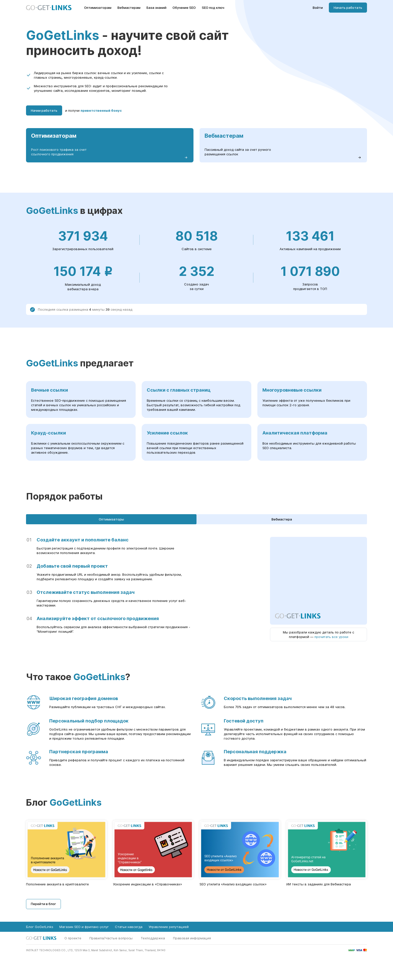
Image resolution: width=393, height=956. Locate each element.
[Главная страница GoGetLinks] (48, 7)
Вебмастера (282, 519)
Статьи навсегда (128, 927)
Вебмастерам (128, 7)
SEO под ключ (213, 7)
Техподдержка (153, 938)
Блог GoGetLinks (39, 927)
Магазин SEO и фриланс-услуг (84, 927)
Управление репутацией (169, 927)
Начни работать (44, 110)
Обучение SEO (184, 7)
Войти (318, 7)
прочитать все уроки (331, 637)
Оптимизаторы (111, 519)
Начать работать (348, 8)
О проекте (72, 938)
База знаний (156, 7)
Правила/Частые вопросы (111, 938)
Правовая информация (192, 938)
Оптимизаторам (97, 7)
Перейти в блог (43, 904)
